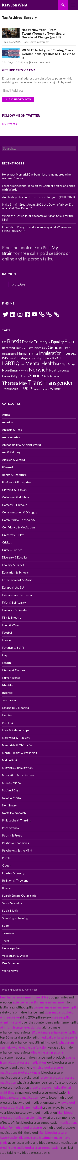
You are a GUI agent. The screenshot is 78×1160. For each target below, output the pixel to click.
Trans (6, 940)
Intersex (7, 692)
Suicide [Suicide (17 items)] (36, 375)
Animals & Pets (12, 429)
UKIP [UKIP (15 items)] (27, 388)
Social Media (10, 910)
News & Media (11, 798)
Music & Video (11, 783)
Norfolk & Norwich (14, 813)
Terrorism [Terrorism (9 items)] (55, 376)
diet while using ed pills (47, 1052)
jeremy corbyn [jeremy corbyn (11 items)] (34, 358)
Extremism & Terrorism (17, 595)
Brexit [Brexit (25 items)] (14, 341)
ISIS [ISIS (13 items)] (5, 358)
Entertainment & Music (17, 580)
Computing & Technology (18, 520)
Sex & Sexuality (12, 903)
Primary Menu (73, 5)
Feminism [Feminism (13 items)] (34, 348)
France (6, 640)
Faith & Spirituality (14, 602)
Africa (6, 414)
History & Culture (13, 670)
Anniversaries (11, 437)
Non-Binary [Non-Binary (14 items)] (11, 370)
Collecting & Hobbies (16, 497)
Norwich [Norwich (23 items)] (38, 369)
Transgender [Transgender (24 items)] (58, 382)
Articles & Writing (13, 459)
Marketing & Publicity (16, 737)
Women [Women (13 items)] (55, 388)
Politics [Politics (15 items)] (55, 370)
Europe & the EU (13, 587)
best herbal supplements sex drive (24, 997)
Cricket (7, 542)
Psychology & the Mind (17, 850)
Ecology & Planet (13, 565)
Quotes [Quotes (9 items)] (65, 370)
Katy (25, 41)
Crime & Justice (12, 550)
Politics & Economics (15, 843)
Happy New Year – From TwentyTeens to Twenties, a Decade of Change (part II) (43, 33)
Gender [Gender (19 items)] (55, 347)
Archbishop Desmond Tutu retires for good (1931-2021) (38, 197)
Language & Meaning (15, 707)
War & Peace (10, 963)
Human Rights (11, 677)
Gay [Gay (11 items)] (44, 348)
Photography (10, 828)
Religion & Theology (15, 880)
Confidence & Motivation (18, 527)
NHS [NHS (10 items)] (58, 364)
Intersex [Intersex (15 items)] (69, 353)
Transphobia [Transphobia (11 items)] (10, 388)
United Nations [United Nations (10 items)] (41, 388)
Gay (4, 655)
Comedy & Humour (14, 505)
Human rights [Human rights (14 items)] (27, 353)
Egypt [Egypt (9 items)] (48, 342)
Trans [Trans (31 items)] (35, 382)
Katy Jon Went (14, 5)
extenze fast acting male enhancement (39, 1002)
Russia (6, 888)
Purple (6, 858)
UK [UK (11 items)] (21, 388)
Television (8, 933)
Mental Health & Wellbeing (19, 752)
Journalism (9, 700)
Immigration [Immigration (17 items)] (50, 352)
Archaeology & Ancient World (21, 444)
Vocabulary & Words (15, 955)
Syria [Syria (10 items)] (46, 376)
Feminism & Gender (14, 610)
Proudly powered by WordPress (19, 989)
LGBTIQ (7, 722)
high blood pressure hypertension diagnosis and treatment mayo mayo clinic (35, 1137)
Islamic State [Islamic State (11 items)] (17, 358)
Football (7, 632)
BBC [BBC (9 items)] (4, 342)
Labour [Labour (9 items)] (47, 358)
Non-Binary (9, 805)
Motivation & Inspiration (18, 775)
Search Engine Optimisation (20, 895)
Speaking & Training (15, 918)
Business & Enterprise (16, 482)
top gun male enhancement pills (56, 1007)
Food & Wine (10, 625)
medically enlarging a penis (59, 1037)
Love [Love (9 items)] (22, 364)
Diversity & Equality (14, 557)
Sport (5, 925)
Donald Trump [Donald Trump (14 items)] (33, 342)
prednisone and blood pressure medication (30, 1147)
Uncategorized (11, 948)
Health (6, 662)
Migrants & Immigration (17, 768)
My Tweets (9, 123)
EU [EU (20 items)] (67, 341)
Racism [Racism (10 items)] (6, 376)
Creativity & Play (13, 535)
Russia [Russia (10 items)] (25, 376)
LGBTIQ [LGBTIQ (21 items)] (10, 363)
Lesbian (7, 715)
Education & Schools (15, 572)
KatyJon (9, 274)
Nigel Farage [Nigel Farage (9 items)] (69, 364)
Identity (7, 685)
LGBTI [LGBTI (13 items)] (56, 358)
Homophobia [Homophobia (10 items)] (9, 353)
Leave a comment (39, 41)
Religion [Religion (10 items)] (15, 376)
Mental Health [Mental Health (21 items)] (40, 363)
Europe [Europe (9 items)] (23, 348)
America (7, 422)
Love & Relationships (15, 730)
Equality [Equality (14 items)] (57, 342)
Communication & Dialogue (19, 512)
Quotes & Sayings (14, 873)
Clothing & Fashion (14, 490)
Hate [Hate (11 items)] (67, 348)
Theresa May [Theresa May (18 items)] (14, 382)
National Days (11, 790)
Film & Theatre (11, 617)
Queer (6, 865)
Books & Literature (14, 474)
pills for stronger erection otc (21, 1027)
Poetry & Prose (12, 835)
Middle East (9, 760)
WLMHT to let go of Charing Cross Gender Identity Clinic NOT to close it (48, 53)
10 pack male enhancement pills (53, 1032)
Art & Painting (11, 452)
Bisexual (7, 467)
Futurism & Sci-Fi (13, 647)
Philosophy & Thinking (16, 820)
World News (10, 970)
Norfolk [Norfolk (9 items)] (24, 370)
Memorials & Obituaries (17, 745)
